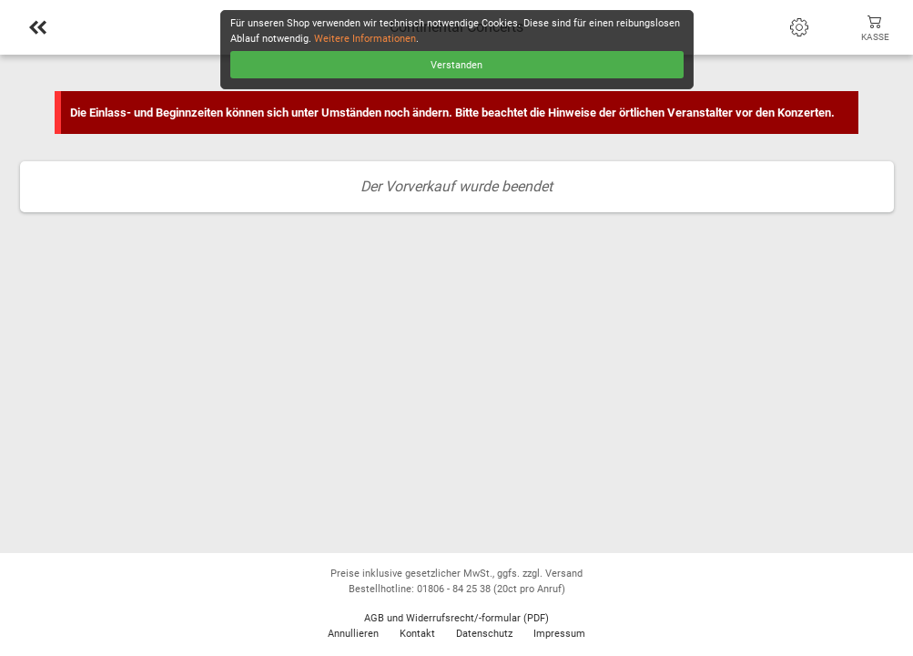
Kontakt (417, 634)
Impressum (559, 634)
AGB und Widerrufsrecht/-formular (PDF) (456, 618)
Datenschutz (484, 634)
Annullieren (353, 634)
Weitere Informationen (365, 39)
